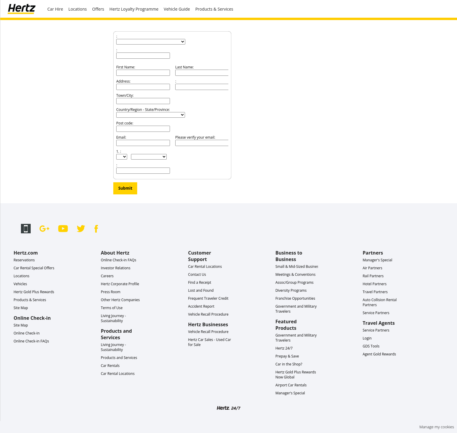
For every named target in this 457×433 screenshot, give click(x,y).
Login (367, 338)
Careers (107, 275)
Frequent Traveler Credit (208, 298)
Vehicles (20, 283)
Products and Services (119, 357)
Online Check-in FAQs (31, 341)
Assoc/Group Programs (294, 282)
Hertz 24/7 (284, 348)
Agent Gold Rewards (379, 354)
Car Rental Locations (118, 373)
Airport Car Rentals (291, 385)
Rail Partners (373, 275)
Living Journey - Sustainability (113, 318)
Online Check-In (27, 333)
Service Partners (376, 312)
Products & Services (214, 9)
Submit (125, 188)
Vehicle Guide (177, 9)
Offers (98, 9)
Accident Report (201, 306)
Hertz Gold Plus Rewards (34, 291)
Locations (77, 9)
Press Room (110, 291)
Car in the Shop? (288, 364)
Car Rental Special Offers (34, 267)
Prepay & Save (287, 356)
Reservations (24, 260)
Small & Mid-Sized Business (297, 266)
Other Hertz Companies (120, 299)
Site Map (21, 307)
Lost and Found (201, 290)
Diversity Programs (291, 290)
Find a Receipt (199, 282)
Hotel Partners (374, 283)
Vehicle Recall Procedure (208, 314)
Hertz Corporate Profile (120, 283)
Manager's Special (290, 393)
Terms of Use (112, 307)
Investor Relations (115, 267)
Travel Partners (375, 291)
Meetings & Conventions (295, 274)
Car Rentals (110, 365)
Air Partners (372, 267)
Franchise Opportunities (295, 298)
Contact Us (197, 274)
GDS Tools (371, 346)
